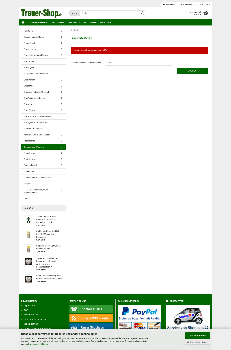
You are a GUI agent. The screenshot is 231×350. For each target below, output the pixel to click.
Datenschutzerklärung (38, 344)
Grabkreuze (29, 104)
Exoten (27, 199)
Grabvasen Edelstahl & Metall (36, 92)
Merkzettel (204, 5)
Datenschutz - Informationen (37, 328)
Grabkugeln (29, 67)
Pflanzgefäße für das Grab (35, 122)
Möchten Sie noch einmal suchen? (86, 62)
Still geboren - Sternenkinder (36, 73)
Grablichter (28, 86)
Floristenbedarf (30, 165)
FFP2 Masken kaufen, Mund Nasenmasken (36, 191)
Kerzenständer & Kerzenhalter (37, 135)
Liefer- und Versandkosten (36, 319)
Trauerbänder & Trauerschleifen (38, 177)
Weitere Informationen (197, 342)
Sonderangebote (38, 22)
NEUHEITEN (29, 31)
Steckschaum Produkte (34, 147)
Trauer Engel (29, 43)
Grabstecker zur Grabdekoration (38, 116)
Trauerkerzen (29, 159)
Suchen (192, 71)
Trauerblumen (30, 153)
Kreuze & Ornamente (33, 128)
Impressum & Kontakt (101, 22)
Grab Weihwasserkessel (34, 98)
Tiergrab (27, 183)
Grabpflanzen (29, 110)
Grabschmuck (30, 49)
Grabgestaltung (77, 22)
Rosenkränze (29, 141)
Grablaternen (29, 80)
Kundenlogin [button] (187, 5)
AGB (26, 310)
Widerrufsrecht (31, 314)
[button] (169, 4)
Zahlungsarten (31, 324)
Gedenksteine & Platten (34, 37)
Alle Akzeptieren (197, 335)
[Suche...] (74, 13)
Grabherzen (29, 61)
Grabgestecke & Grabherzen (36, 55)
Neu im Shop (58, 22)
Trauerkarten (29, 171)
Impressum (29, 305)
